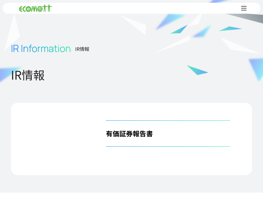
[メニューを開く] (243, 8)
